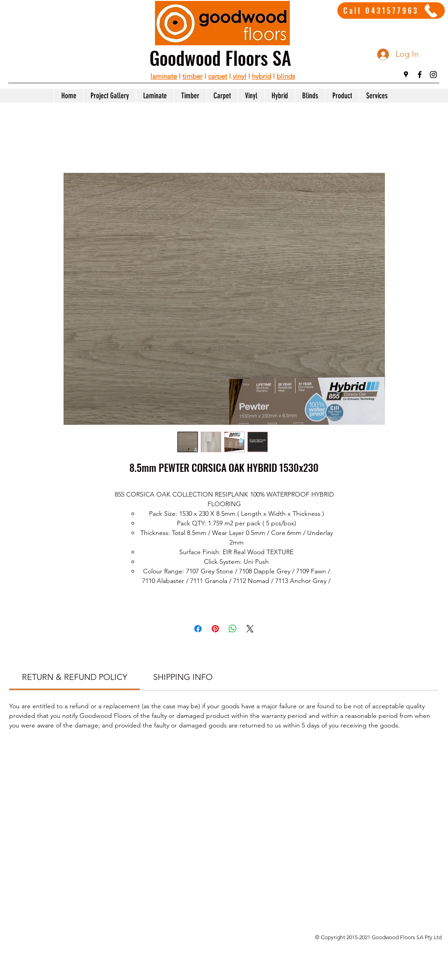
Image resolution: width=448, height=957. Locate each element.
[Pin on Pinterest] (215, 628)
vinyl (239, 76)
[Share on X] (250, 628)
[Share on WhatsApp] (232, 628)
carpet (217, 76)
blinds (286, 76)
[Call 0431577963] (391, 10)
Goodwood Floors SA (220, 57)
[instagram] (433, 74)
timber (192, 76)
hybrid (261, 76)
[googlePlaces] (406, 74)
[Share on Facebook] (197, 628)
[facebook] (419, 74)
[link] (74, 677)
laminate (163, 76)
